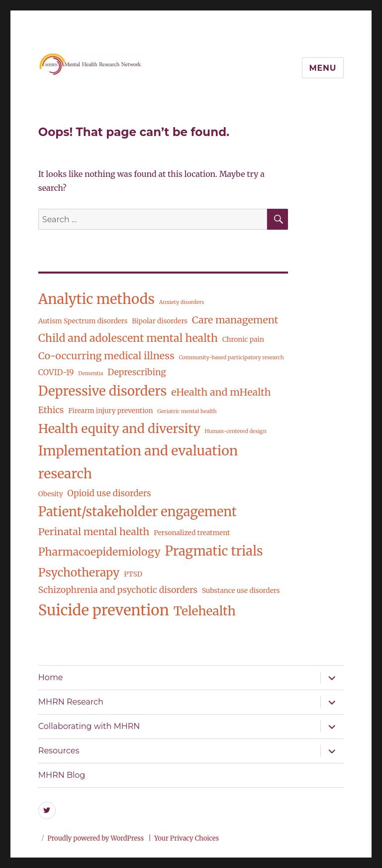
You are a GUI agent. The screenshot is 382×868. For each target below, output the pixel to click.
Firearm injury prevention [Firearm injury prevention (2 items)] (110, 411)
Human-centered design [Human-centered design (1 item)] (236, 431)
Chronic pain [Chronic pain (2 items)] (243, 339)
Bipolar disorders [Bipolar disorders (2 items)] (160, 321)
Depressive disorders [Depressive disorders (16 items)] (102, 391)
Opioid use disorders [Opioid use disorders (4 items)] (109, 493)
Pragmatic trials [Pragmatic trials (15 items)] (214, 551)
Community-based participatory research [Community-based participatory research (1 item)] (231, 357)
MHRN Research (70, 702)
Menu (323, 68)
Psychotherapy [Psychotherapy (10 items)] (78, 572)
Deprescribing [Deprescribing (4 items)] (136, 372)
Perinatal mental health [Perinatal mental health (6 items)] (94, 532)
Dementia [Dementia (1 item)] (90, 373)
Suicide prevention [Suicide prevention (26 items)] (103, 610)
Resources (58, 750)
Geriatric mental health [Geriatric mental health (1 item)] (186, 411)
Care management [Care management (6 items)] (235, 320)
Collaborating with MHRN (89, 726)
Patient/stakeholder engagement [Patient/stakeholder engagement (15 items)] (137, 512)
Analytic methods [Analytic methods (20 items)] (96, 299)
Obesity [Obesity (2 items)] (50, 494)
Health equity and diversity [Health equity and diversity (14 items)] (119, 428)
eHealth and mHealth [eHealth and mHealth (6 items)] (221, 392)
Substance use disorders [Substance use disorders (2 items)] (241, 590)
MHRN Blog (61, 775)
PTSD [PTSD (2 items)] (133, 574)
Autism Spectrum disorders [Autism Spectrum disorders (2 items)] (83, 321)
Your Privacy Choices (186, 838)
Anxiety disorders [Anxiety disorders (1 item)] (181, 302)
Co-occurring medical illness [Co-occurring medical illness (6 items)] (106, 356)
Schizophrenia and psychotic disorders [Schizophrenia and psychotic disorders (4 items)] (117, 589)
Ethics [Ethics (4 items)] (51, 410)
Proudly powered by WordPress (96, 838)
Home (50, 677)
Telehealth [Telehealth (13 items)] (205, 611)
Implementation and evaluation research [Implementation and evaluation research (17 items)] (138, 462)
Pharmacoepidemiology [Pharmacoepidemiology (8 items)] (99, 552)
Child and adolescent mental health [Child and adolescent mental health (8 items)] (128, 338)
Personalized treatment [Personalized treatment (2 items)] (192, 533)
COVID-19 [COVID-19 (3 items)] (56, 372)
